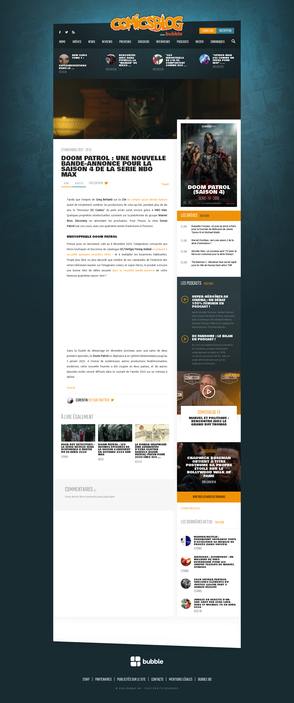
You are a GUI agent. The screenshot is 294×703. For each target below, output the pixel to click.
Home (62, 44)
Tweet (165, 184)
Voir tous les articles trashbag (209, 496)
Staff (86, 679)
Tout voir (204, 216)
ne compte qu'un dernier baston (147, 199)
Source (71, 387)
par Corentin (99, 183)
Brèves (77, 44)
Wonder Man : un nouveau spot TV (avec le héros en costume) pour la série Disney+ (209, 252)
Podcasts (183, 44)
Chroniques (217, 44)
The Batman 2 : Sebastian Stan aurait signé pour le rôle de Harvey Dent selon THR (208, 263)
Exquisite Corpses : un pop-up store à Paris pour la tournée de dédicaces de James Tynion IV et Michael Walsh (208, 229)
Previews (125, 44)
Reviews (107, 44)
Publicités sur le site (131, 679)
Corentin (77, 400)
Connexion (207, 30)
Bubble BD (205, 679)
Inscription (225, 30)
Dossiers (143, 44)
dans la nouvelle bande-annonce (133, 270)
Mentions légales (180, 679)
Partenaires (103, 679)
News (91, 44)
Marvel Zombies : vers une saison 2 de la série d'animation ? (207, 241)
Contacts (157, 679)
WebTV (199, 44)
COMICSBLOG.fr (190, 508)
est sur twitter (101, 400)
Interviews (163, 44)
